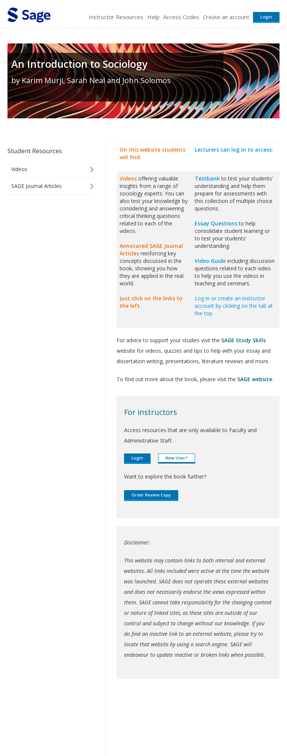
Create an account (226, 17)
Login (266, 16)
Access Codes (181, 17)
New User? (177, 458)
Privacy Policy (230, 728)
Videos (19, 169)
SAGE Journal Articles (36, 185)
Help (153, 17)
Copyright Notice (188, 728)
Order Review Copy (151, 495)
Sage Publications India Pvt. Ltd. (115, 710)
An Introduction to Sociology (79, 64)
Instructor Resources (116, 17)
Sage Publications (50, 710)
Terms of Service (142, 728)
